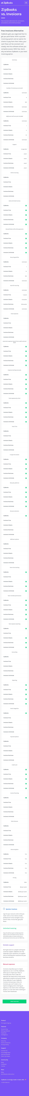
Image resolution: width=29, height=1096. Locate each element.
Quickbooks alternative (7, 1074)
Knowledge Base (5, 1052)
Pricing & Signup (6, 1023)
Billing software (5, 1031)
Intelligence (4, 1034)
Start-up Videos (5, 1056)
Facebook (3, 1064)
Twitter (3, 1066)
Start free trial (15, 1001)
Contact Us (4, 1050)
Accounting (4, 1029)
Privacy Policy (5, 1044)
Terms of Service (5, 1042)
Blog (2, 1062)
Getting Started (5, 1054)
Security (3, 1041)
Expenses (3, 1033)
